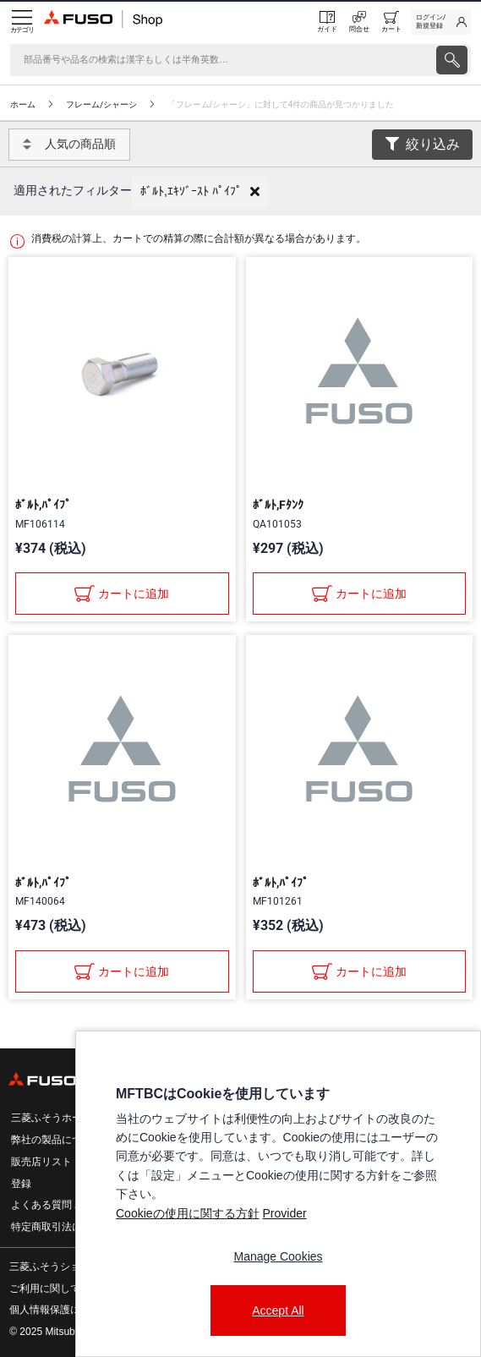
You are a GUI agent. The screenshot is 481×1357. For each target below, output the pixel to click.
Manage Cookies (277, 1256)
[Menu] (22, 22)
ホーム (23, 104)
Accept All (277, 1310)
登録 (21, 1184)
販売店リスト (41, 1162)
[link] (441, 22)
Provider (284, 1213)
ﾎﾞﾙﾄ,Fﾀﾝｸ (278, 505)
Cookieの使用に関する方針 (188, 1213)
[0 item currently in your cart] (391, 22)
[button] (200, 191)
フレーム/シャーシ (101, 104)
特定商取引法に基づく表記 (72, 1227)
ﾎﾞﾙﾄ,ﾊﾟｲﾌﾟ (43, 505)
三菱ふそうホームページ (67, 1118)
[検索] (221, 60)
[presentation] (451, 60)
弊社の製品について (56, 1140)
